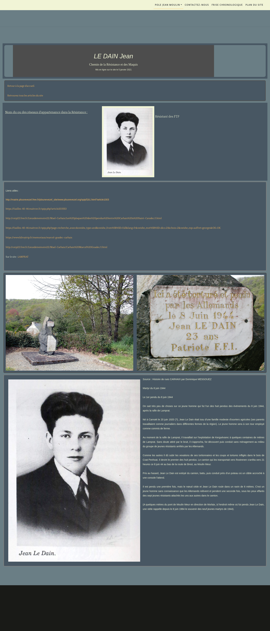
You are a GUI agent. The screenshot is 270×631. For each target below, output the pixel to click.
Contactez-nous (197, 5)
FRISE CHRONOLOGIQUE (227, 5)
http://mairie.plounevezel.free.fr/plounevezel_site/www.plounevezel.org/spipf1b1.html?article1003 (57, 199)
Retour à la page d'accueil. (21, 86)
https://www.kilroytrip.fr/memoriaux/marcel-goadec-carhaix (39, 237)
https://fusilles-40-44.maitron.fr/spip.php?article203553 (36, 209)
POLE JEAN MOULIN (167, 5)
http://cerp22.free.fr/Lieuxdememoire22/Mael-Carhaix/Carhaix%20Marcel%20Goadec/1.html (56, 247)
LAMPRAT (23, 257)
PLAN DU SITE (254, 5)
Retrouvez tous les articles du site (25, 95)
